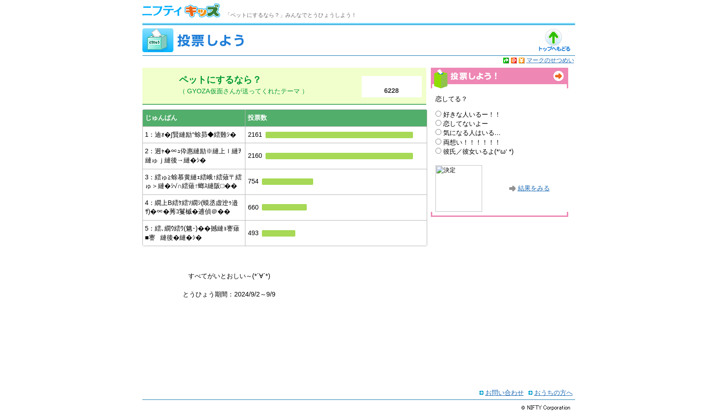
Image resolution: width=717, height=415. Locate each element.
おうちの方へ (553, 392)
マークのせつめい (550, 60)
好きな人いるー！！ (472, 114)
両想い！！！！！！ (472, 142)
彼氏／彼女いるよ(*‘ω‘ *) (478, 151)
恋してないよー (465, 123)
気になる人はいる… (472, 132)
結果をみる (534, 188)
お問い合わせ (504, 392)
